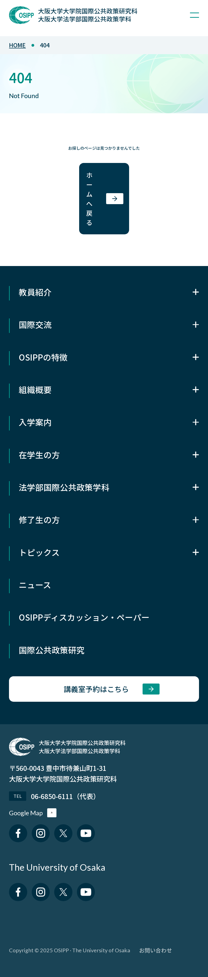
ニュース (35, 584)
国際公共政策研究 (52, 650)
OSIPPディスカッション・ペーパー (84, 617)
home (17, 45)
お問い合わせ (155, 950)
